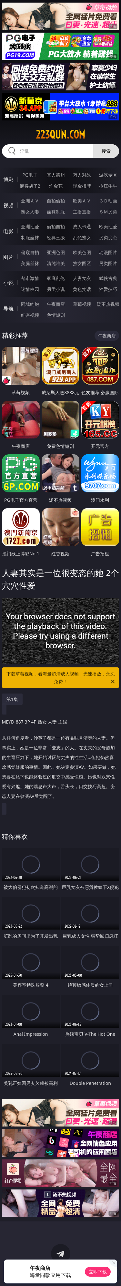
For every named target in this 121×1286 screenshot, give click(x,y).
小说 (8, 282)
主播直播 (82, 212)
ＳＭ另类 (108, 212)
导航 (8, 308)
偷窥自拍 (30, 252)
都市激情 (30, 278)
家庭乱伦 (56, 278)
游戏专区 (108, 175)
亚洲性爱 (30, 226)
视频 (8, 205)
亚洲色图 (56, 252)
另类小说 (56, 289)
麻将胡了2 (30, 186)
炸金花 (56, 186)
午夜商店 (56, 304)
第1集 (12, 699)
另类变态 (108, 237)
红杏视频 (30, 315)
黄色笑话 (82, 289)
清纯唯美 (56, 263)
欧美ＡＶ (82, 201)
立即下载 (98, 1272)
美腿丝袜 (30, 263)
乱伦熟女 (82, 237)
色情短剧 (56, 315)
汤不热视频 (108, 304)
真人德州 (56, 175)
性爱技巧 (108, 289)
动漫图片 (108, 252)
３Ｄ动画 (108, 201)
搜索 (106, 151)
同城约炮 (30, 304)
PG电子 (29, 175)
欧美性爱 (108, 226)
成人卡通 (82, 226)
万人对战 (82, 175)
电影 (8, 231)
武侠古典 (108, 278)
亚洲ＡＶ (30, 201)
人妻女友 (82, 278)
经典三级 (56, 237)
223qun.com (60, 134)
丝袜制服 (56, 212)
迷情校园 (30, 289)
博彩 (8, 179)
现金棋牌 (82, 186)
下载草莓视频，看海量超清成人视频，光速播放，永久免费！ (61, 678)
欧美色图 (82, 252)
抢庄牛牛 (108, 186)
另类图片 (108, 263)
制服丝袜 (30, 237)
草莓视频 (82, 304)
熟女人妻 (30, 212)
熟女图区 (82, 263)
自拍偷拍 (56, 201)
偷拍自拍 (56, 226)
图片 (8, 257)
